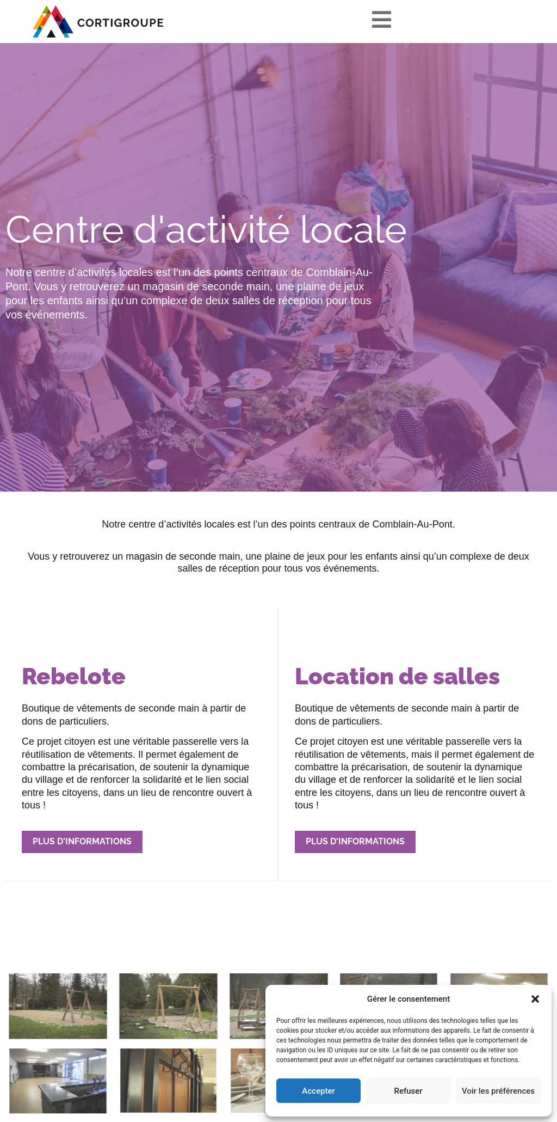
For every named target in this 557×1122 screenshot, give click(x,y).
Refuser (408, 1091)
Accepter (318, 1091)
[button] (535, 999)
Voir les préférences (498, 1091)
